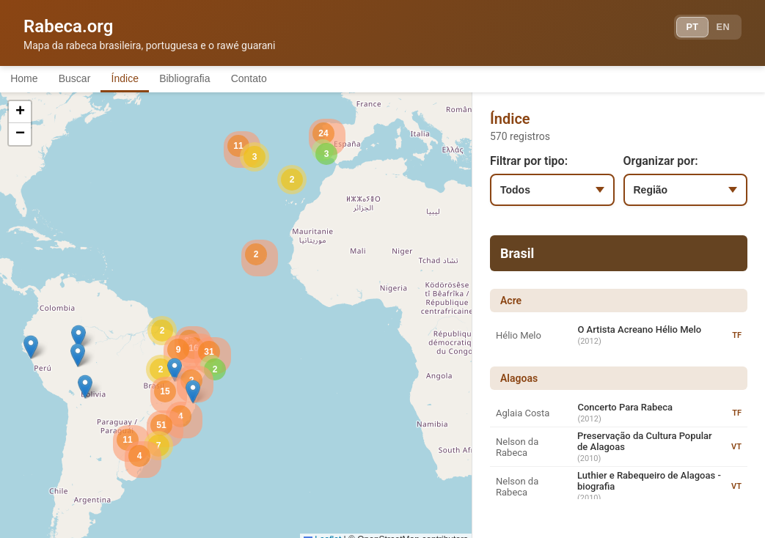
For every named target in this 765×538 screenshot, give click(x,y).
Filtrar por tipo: (529, 163)
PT (682, 29)
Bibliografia (214, 79)
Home (28, 79)
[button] (78, 339)
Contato (288, 79)
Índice (146, 79)
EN (719, 29)
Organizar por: (660, 163)
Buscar (87, 79)
